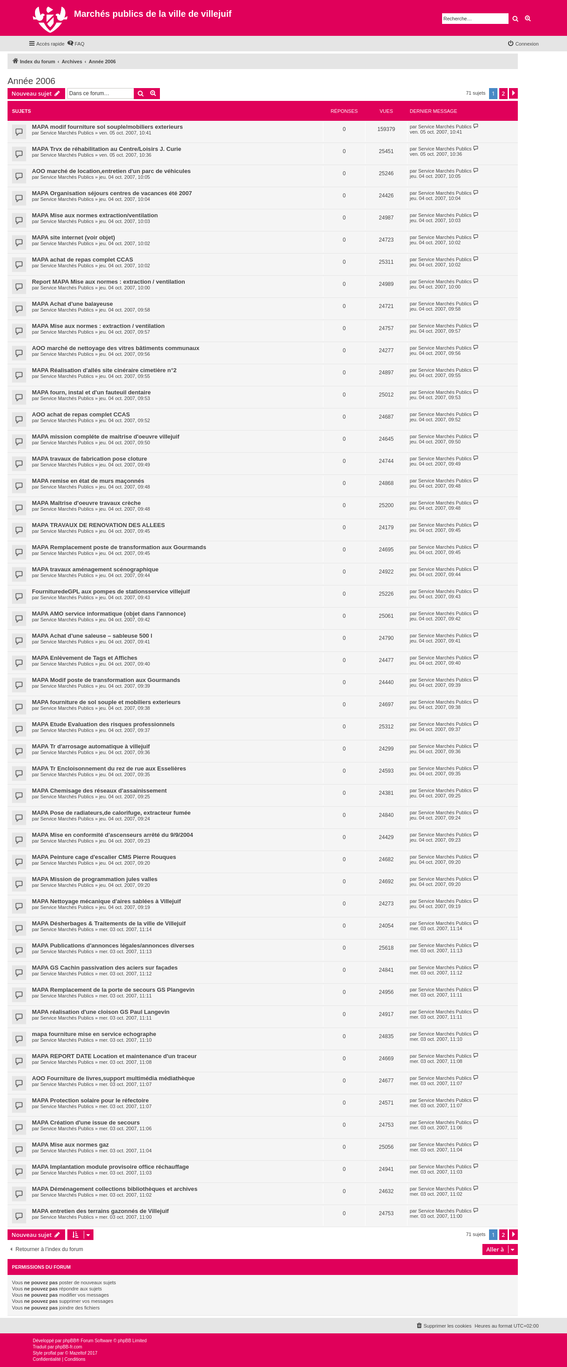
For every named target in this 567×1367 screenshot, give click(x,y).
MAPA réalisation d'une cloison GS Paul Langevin (101, 1012)
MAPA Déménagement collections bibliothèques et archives (115, 1189)
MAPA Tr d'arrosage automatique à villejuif (91, 746)
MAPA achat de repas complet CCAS (82, 259)
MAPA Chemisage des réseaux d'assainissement (99, 790)
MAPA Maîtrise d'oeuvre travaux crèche (86, 503)
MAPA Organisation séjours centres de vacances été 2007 (112, 193)
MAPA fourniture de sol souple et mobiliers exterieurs (106, 702)
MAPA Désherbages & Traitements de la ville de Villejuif (109, 923)
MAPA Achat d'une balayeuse (72, 303)
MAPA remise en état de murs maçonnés (88, 480)
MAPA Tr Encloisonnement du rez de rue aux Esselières (109, 768)
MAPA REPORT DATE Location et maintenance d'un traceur (114, 1056)
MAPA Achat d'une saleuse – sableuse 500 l (92, 635)
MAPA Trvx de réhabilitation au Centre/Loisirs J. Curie (106, 149)
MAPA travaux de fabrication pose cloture (89, 458)
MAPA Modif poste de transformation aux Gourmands (106, 680)
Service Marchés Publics (66, 132)
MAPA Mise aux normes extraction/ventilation (95, 215)
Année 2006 (31, 81)
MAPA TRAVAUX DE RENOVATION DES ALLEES (98, 525)
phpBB (69, 1340)
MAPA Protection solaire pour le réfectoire (90, 1100)
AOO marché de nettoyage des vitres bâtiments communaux (115, 348)
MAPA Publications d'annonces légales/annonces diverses (113, 945)
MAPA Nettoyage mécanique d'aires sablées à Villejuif (106, 901)
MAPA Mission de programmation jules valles (95, 879)
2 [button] (503, 93)
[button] (513, 93)
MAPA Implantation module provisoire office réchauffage (110, 1166)
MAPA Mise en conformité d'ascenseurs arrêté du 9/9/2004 (112, 835)
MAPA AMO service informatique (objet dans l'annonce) (109, 613)
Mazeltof (78, 1353)
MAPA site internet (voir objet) (73, 237)
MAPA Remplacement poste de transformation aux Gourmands (119, 547)
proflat (50, 1353)
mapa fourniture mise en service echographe (94, 1034)
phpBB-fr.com (68, 1346)
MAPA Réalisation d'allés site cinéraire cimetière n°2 (104, 370)
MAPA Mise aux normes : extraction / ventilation (98, 326)
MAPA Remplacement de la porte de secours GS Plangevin (113, 989)
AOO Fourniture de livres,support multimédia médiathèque (113, 1078)
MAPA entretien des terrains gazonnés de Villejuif (100, 1211)
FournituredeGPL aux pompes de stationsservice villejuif (111, 591)
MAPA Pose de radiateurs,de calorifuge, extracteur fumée (111, 812)
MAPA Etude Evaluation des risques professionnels (103, 724)
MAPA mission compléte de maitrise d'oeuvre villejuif (105, 436)
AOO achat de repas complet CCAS (81, 414)
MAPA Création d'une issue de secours (86, 1122)
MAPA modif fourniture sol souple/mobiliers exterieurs (107, 126)
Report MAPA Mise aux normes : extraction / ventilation (108, 281)
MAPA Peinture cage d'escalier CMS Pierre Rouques (104, 857)
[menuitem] (76, 44)
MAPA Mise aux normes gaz (70, 1144)
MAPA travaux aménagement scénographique (95, 569)
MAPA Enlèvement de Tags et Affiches (84, 658)
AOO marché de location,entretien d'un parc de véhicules (111, 171)
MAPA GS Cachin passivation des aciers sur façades (105, 967)
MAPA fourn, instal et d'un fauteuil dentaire (91, 392)
